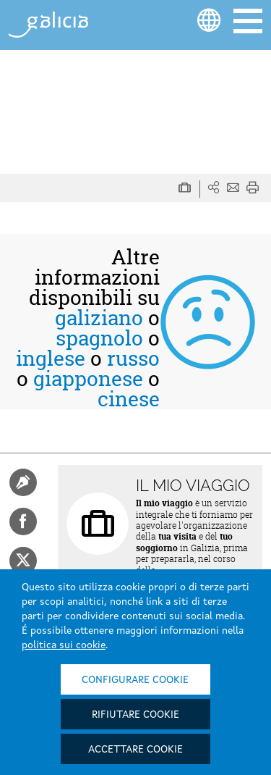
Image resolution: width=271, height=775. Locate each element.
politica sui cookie (64, 645)
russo (133, 358)
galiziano (99, 318)
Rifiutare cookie (135, 715)
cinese (129, 399)
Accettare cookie (135, 750)
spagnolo (99, 338)
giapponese (88, 379)
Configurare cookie (135, 680)
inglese (50, 358)
